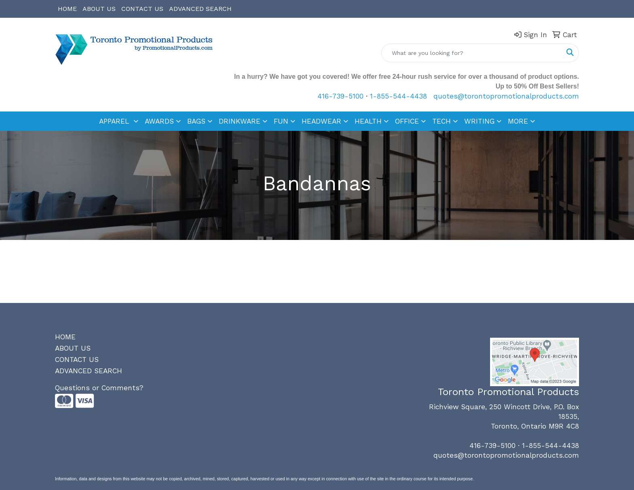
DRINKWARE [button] (239, 121)
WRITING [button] (479, 121)
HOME (67, 9)
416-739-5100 (340, 96)
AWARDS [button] (159, 121)
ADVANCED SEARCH (200, 9)
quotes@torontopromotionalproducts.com (506, 96)
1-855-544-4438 (398, 96)
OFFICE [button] (407, 121)
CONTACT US (142, 9)
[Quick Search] (471, 53)
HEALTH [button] (368, 121)
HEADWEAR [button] (321, 121)
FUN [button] (281, 121)
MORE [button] (518, 121)
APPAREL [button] (115, 121)
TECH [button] (441, 121)
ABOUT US (99, 9)
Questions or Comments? (99, 388)
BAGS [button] (196, 121)
